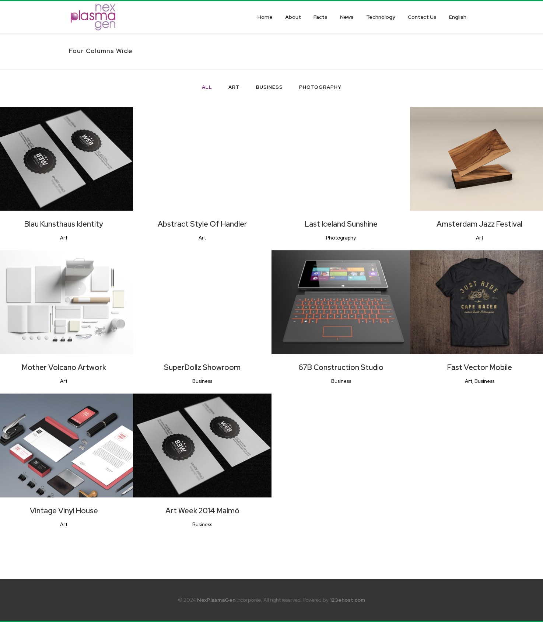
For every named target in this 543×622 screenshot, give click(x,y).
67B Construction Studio (340, 367)
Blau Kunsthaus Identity (63, 224)
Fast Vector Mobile (479, 367)
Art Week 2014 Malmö (202, 511)
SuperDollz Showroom (202, 367)
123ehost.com (347, 600)
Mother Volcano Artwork (64, 367)
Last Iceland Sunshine (341, 224)
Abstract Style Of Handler (202, 224)
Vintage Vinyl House (64, 511)
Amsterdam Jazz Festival (479, 224)
